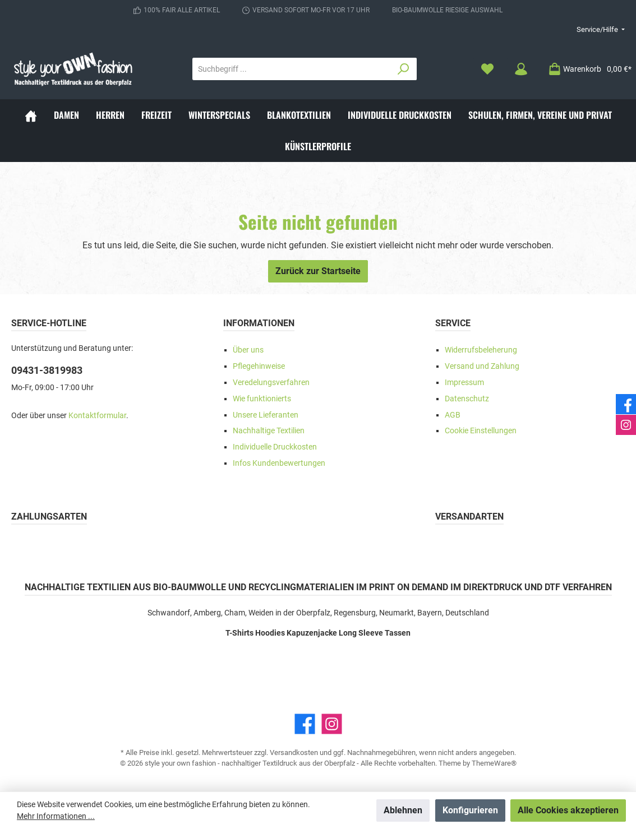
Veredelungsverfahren (271, 382)
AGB (452, 415)
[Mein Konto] (521, 69)
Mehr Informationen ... (56, 816)
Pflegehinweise (259, 366)
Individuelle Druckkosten (275, 447)
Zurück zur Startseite (318, 271)
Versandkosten (294, 752)
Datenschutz (467, 399)
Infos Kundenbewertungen (279, 463)
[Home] (30, 115)
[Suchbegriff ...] (291, 69)
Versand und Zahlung (482, 366)
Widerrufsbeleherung (481, 350)
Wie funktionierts (262, 399)
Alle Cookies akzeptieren (568, 810)
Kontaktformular (97, 415)
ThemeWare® (494, 763)
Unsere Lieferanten (265, 415)
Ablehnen (403, 810)
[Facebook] (304, 724)
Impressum (464, 382)
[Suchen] (403, 69)
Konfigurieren (470, 810)
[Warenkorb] (586, 69)
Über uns (248, 350)
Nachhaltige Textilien (269, 431)
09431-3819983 (46, 370)
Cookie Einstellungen (481, 431)
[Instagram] (331, 724)
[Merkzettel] (487, 69)
